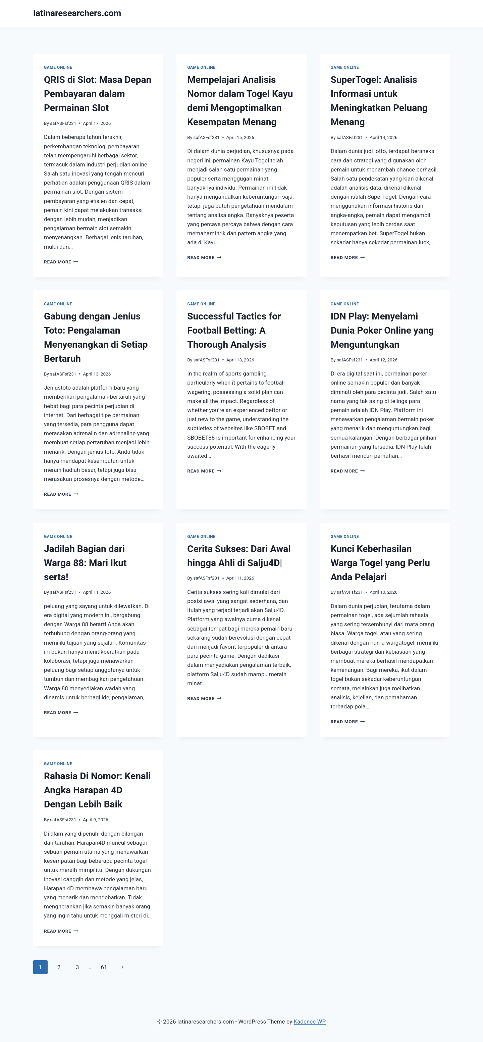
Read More (61, 261)
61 (104, 967)
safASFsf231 (63, 123)
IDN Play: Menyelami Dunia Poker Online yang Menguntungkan (382, 330)
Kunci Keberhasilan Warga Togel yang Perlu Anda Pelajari (380, 563)
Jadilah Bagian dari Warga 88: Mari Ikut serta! (85, 563)
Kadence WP (309, 1021)
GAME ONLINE (58, 67)
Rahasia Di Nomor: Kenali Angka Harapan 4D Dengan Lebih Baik (97, 790)
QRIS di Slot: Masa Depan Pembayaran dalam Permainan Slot (97, 93)
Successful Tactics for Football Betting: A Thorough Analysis (234, 330)
